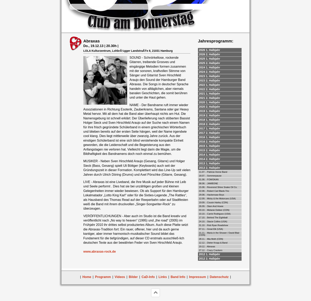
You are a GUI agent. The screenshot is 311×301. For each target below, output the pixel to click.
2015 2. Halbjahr (209, 150)
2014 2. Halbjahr (209, 159)
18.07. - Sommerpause (210, 175)
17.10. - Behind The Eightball (213, 217)
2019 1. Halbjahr (209, 111)
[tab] (220, 50)
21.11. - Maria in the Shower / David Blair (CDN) (219, 234)
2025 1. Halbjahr (209, 58)
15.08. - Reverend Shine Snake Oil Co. (218, 187)
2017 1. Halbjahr (209, 128)
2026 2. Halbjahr (209, 54)
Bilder (120, 6)
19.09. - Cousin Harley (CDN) (213, 202)
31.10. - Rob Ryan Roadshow (213, 225)
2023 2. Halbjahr (209, 80)
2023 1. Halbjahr (209, 76)
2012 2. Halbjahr (209, 258)
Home (76, 6)
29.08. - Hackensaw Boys (211, 195)
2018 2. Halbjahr (209, 124)
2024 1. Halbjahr (209, 67)
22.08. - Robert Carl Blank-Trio (214, 191)
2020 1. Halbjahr (209, 102)
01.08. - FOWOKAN (209, 179)
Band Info (151, 6)
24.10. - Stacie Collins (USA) (213, 221)
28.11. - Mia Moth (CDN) (211, 239)
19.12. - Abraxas (207, 246)
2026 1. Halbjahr (209, 50)
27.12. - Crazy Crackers (210, 250)
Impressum (197, 277)
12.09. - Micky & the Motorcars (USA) (217, 198)
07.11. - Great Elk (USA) (211, 229)
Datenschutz (219, 277)
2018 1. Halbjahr (209, 119)
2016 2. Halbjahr (209, 141)
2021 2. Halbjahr (209, 98)
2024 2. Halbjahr (209, 71)
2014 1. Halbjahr (209, 154)
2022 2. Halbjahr (209, 89)
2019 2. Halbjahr (209, 115)
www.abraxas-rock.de (99, 251)
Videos (108, 6)
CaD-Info (134, 6)
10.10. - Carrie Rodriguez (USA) (214, 214)
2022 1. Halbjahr (209, 84)
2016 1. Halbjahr (209, 137)
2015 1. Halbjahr (209, 146)
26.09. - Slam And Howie (211, 206)
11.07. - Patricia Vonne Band (213, 172)
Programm (92, 6)
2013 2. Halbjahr (209, 167)
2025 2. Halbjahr (209, 63)
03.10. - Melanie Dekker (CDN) (214, 210)
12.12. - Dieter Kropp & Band (213, 243)
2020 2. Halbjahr (209, 106)
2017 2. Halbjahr (209, 132)
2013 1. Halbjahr (209, 163)
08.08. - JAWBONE (208, 183)
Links (165, 6)
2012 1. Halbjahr (209, 254)
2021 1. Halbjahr (209, 93)
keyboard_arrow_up (155, 292)
